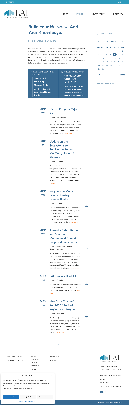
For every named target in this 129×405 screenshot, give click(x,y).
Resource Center (14, 356)
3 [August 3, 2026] (102, 54)
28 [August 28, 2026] (119, 65)
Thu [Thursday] (114, 47)
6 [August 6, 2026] (114, 54)
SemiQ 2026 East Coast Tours (72, 77)
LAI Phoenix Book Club (64, 276)
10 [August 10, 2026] (103, 58)
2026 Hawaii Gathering (40, 80)
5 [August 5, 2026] (110, 54)
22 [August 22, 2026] (122, 62)
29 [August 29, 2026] (122, 65)
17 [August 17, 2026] (103, 62)
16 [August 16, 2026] (99, 62)
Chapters (54, 356)
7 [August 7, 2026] (118, 54)
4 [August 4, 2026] (106, 54)
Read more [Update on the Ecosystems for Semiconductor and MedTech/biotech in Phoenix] (86, 162)
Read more (68, 133)
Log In (120, 2)
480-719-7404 (104, 383)
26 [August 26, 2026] (111, 65)
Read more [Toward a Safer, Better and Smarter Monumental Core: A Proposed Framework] (86, 249)
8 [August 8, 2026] (122, 54)
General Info (35, 359)
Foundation (34, 362)
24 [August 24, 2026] (103, 65)
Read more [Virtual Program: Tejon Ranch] (86, 121)
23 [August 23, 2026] (99, 65)
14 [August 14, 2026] (119, 58)
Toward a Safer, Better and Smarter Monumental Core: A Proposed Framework (64, 236)
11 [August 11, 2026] (107, 58)
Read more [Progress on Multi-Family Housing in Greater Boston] (86, 206)
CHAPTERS (10, 2)
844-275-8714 (104, 386)
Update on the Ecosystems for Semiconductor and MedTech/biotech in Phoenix (62, 149)
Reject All (28, 397)
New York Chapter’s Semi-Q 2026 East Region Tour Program (63, 305)
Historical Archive (15, 360)
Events (79, 14)
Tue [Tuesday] (106, 47)
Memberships (35, 365)
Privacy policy (118, 402)
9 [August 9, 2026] (98, 58)
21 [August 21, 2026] (119, 62)
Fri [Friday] (119, 47)
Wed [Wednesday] (110, 47)
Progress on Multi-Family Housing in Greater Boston (61, 195)
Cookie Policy (23, 401)
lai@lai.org (103, 379)
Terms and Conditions (105, 402)
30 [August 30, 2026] (99, 69)
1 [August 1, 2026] (122, 51)
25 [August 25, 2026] (107, 65)
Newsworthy (98, 14)
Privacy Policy (31, 401)
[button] (52, 376)
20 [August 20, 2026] (114, 62)
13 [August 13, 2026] (114, 58)
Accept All (10, 397)
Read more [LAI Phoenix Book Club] (86, 284)
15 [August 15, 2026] (122, 58)
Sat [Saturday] (122, 47)
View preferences (45, 397)
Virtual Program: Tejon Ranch (64, 111)
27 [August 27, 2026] (114, 65)
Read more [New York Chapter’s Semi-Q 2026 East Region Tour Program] (86, 316)
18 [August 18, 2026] (107, 62)
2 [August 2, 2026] (98, 54)
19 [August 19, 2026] (111, 62)
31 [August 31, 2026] (103, 69)
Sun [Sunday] (98, 47)
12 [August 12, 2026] (111, 58)
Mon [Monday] (102, 47)
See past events (104, 83)
